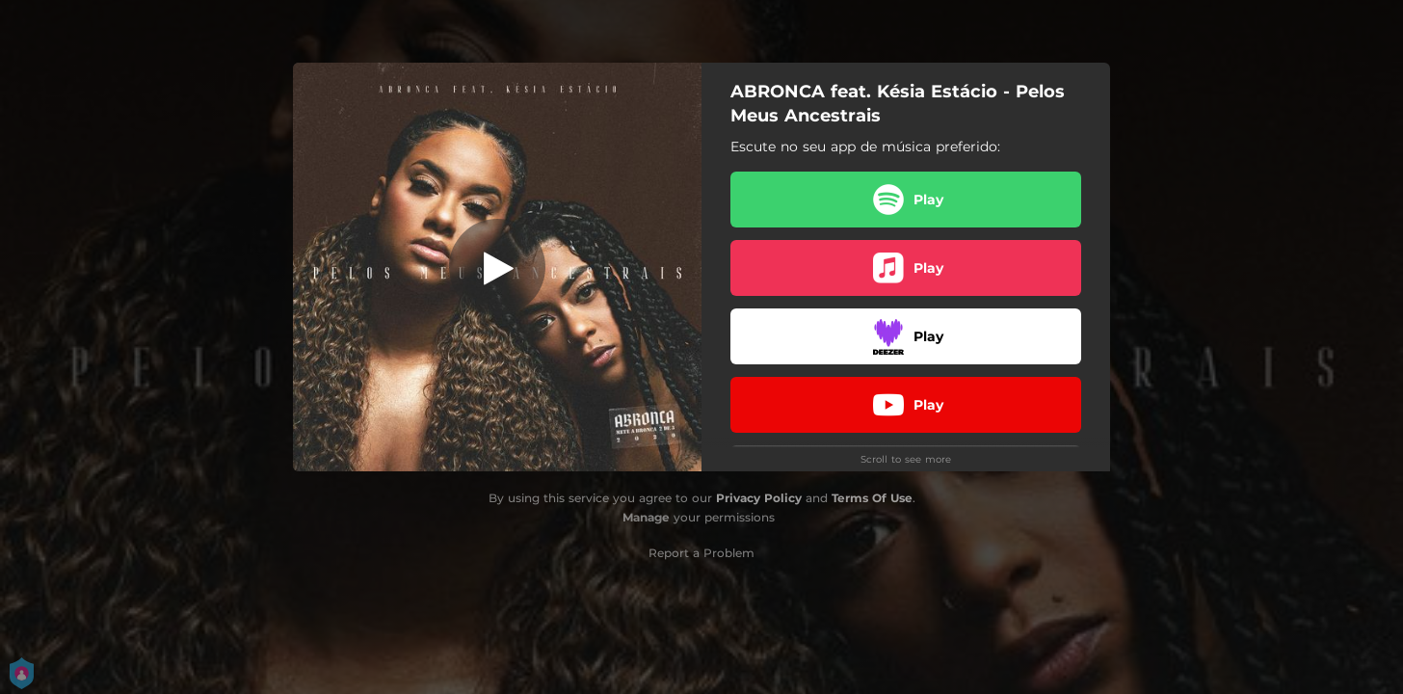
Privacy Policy (759, 498)
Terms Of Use (872, 498)
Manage (646, 517)
